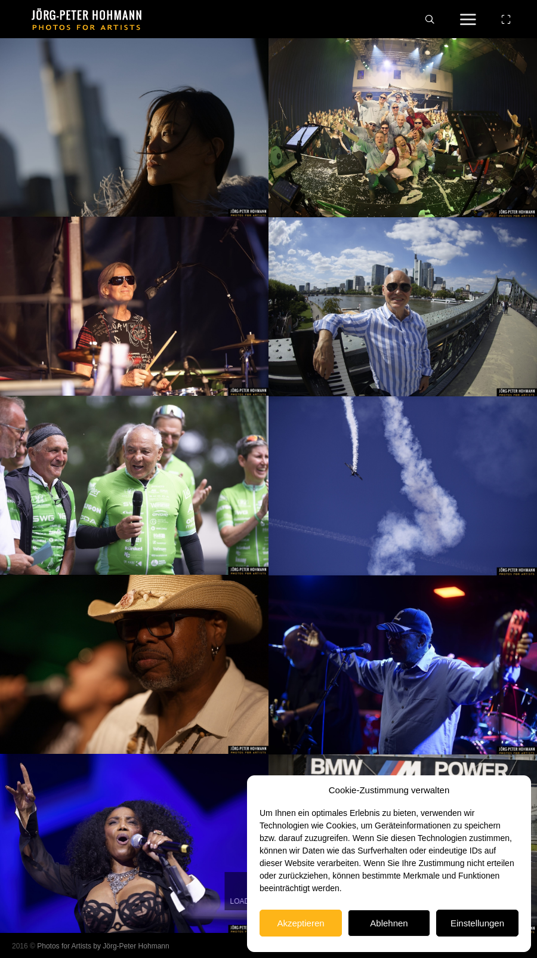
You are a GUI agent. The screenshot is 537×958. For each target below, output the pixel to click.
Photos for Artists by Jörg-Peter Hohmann (103, 946)
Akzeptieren (300, 923)
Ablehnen (389, 923)
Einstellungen (477, 923)
